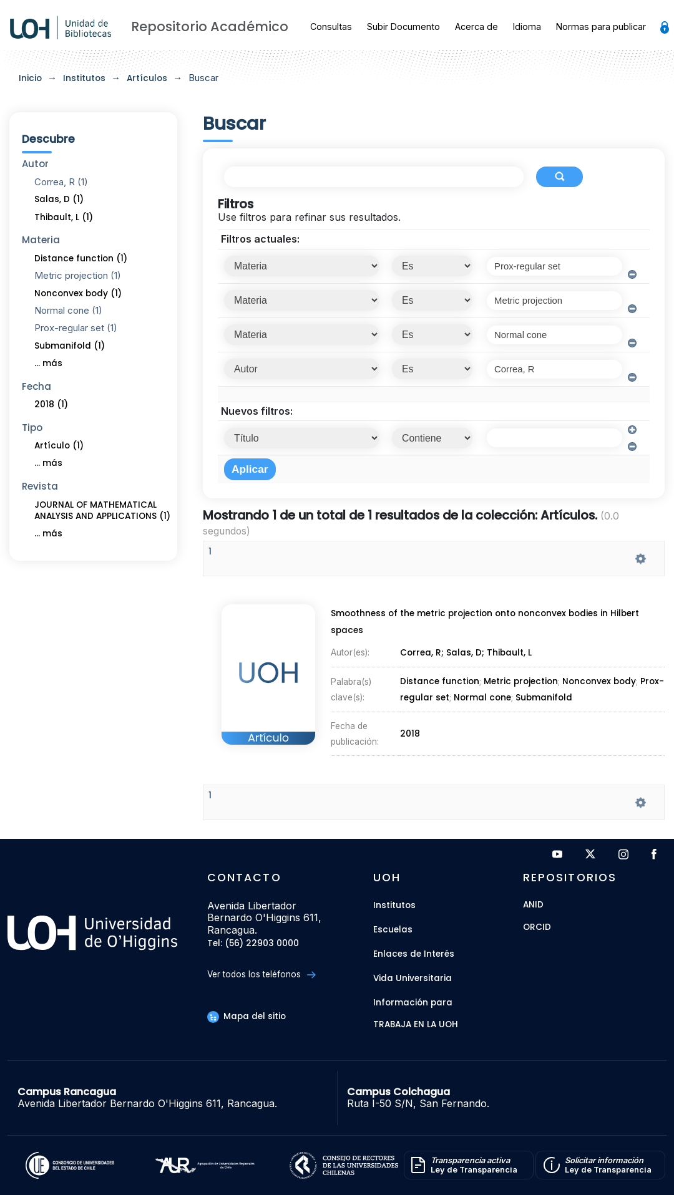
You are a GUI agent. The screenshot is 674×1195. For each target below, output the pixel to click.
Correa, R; (423, 654)
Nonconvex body (599, 681)
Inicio (30, 78)
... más (48, 363)
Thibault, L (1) (63, 217)
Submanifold (543, 696)
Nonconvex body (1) (78, 293)
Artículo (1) (59, 446)
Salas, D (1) (59, 199)
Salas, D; (466, 654)
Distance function (439, 681)
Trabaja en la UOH (415, 1025)
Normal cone (482, 696)
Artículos (147, 78)
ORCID (537, 927)
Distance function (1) (80, 258)
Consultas (331, 26)
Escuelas (393, 930)
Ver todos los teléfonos (261, 974)
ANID (533, 905)
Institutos (84, 78)
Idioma (527, 26)
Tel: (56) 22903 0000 (253, 944)
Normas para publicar (601, 26)
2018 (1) (51, 404)
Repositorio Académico (209, 26)
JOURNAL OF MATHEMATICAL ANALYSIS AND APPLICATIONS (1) (102, 511)
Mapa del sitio (246, 1016)
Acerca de (476, 26)
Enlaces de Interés (413, 954)
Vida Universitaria (412, 978)
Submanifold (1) (69, 346)
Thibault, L (510, 654)
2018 (411, 728)
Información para (412, 1003)
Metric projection (521, 681)
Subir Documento (403, 26)
